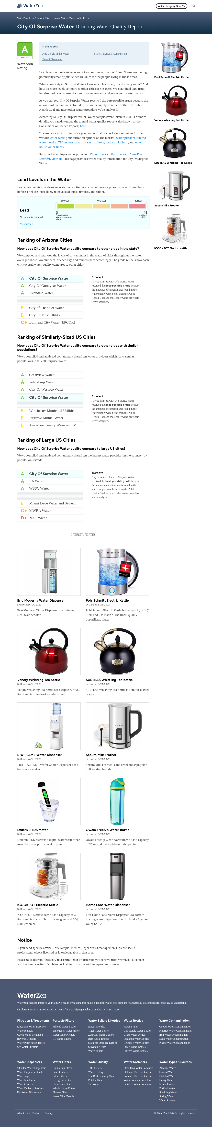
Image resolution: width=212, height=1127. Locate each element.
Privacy (48, 1113)
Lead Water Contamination (174, 1038)
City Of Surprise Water (56, 18)
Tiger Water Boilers (99, 1030)
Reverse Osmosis (26, 1038)
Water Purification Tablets (31, 1042)
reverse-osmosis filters (89, 142)
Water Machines (26, 1080)
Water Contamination (174, 1020)
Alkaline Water (167, 1068)
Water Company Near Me (171, 6)
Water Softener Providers (137, 1080)
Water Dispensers (29, 1062)
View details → (28, 223)
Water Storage (167, 1100)
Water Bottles (133, 1020)
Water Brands (131, 1026)
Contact (36, 1113)
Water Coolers (25, 1084)
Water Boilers (95, 1050)
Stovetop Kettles (97, 1046)
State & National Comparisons (110, 53)
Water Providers (24, 18)
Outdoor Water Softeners (137, 1072)
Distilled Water (167, 1076)
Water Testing (95, 1072)
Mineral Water (167, 1084)
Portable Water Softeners (137, 1076)
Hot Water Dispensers (29, 1092)
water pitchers (125, 138)
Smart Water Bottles (135, 1046)
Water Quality (88, 6)
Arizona (38, 18)
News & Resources (52, 59)
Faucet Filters (60, 1072)
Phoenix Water (100, 154)
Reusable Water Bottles (136, 1042)
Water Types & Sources (175, 1062)
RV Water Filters (62, 1038)
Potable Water (96, 1080)
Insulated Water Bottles (136, 1038)
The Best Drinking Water (102, 1076)
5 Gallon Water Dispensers (31, 1068)
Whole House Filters (64, 1088)
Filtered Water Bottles (65, 1026)
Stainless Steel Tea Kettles (102, 1042)
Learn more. (113, 1009)
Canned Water (167, 1072)
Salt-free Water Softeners (137, 1084)
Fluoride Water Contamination (175, 1030)
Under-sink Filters (63, 1084)
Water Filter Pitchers (64, 1034)
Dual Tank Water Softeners (138, 1068)
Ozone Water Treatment (30, 1034)
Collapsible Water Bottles (138, 1030)
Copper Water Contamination (175, 1026)
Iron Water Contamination (173, 1034)
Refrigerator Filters (63, 1080)
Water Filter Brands (63, 1096)
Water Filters (70, 6)
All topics (53, 6)
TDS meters (65, 142)
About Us (22, 1113)
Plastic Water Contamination (174, 1042)
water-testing (58, 138)
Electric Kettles (96, 1026)
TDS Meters (95, 1068)
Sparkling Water (168, 1092)
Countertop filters (62, 1068)
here (83, 126)
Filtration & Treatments (113, 6)
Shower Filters (61, 1092)
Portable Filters (63, 1020)
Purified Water (167, 1088)
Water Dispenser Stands (30, 1072)
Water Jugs (23, 1076)
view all (57, 158)
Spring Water (166, 1096)
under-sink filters (117, 142)
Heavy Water (166, 1080)
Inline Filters (60, 1076)
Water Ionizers (25, 1030)
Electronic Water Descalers (32, 1026)
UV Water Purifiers (27, 1046)
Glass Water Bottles (134, 1034)
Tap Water (93, 1084)
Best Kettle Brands (98, 1038)
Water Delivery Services (30, 1088)
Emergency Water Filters (66, 1030)
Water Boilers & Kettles (104, 1020)
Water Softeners (135, 1062)
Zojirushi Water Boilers (101, 1034)
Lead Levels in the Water (55, 53)
